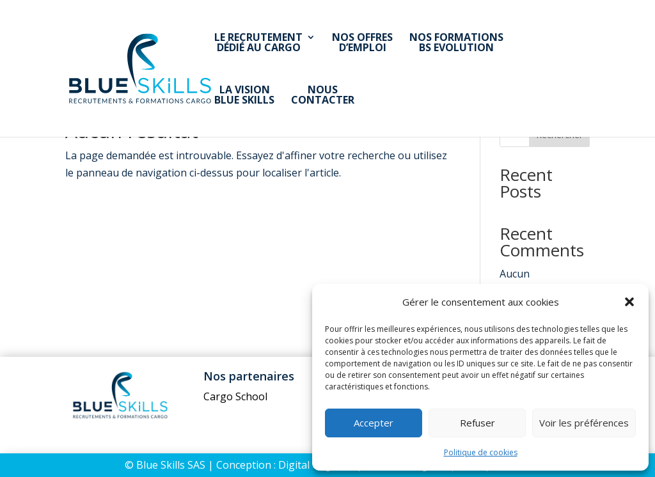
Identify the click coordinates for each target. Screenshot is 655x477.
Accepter (373, 422)
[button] (629, 301)
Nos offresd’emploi (362, 43)
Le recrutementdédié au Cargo (258, 43)
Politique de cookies (480, 452)
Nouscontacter (322, 95)
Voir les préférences (584, 422)
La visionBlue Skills (244, 95)
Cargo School (235, 396)
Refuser (477, 422)
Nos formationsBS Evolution (456, 43)
